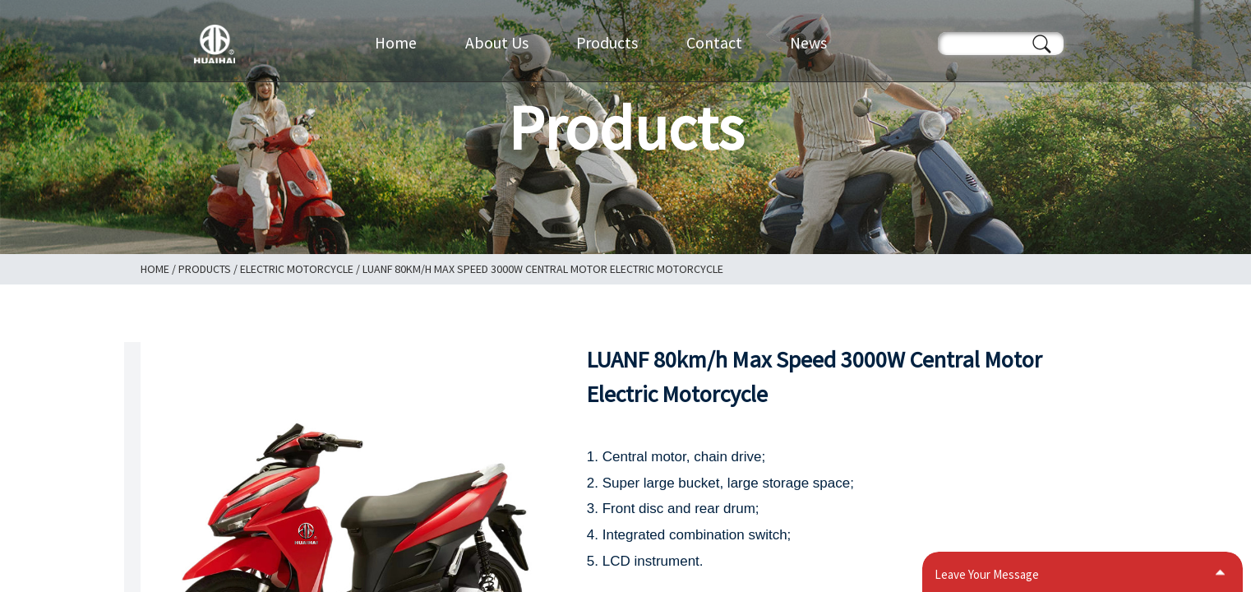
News (808, 43)
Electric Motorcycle (296, 268)
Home (396, 43)
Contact (714, 43)
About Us (497, 43)
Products (607, 43)
